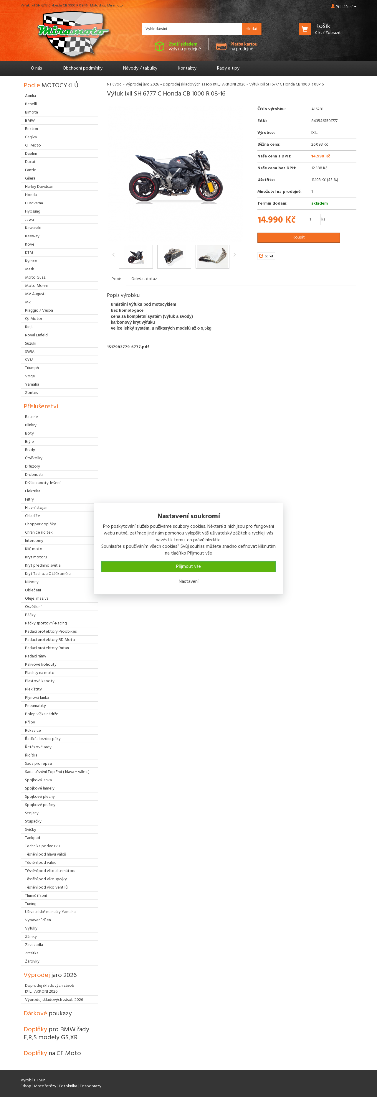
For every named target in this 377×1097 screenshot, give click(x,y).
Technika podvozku (42, 846)
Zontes (31, 392)
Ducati (31, 162)
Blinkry (31, 425)
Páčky (30, 615)
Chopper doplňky (40, 524)
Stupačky (33, 821)
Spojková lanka (38, 780)
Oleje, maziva (37, 598)
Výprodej (50, 975)
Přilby (30, 722)
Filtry (29, 499)
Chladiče (32, 516)
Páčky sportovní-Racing (46, 623)
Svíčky (30, 829)
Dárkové (48, 1014)
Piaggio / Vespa (39, 310)
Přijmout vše (188, 566)
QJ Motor (33, 318)
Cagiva (31, 137)
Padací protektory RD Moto (50, 640)
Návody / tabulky (140, 68)
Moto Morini (36, 285)
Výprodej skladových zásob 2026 (54, 999)
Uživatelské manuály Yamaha (50, 912)
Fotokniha (68, 1086)
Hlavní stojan (36, 507)
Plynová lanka (37, 697)
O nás (36, 68)
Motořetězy (45, 1086)
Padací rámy (35, 656)
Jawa (29, 219)
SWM (29, 351)
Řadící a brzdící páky (43, 739)
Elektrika (32, 491)
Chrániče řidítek (39, 532)
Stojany (32, 813)
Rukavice (33, 730)
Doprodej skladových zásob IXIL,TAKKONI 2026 (204, 84)
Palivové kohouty (41, 664)
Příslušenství (41, 407)
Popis (116, 279)
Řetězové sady (38, 747)
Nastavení (189, 581)
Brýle (29, 441)
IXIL (314, 132)
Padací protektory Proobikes (51, 631)
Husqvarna (34, 203)
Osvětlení (33, 606)
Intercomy (34, 540)
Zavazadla (34, 945)
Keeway (32, 236)
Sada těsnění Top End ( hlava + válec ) (57, 772)
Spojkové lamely (39, 788)
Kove (29, 244)
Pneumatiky (35, 706)
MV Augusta (36, 294)
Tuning (31, 904)
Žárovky (32, 961)
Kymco (31, 261)
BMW (30, 120)
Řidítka (31, 755)
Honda (31, 195)
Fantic (30, 170)
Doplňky (56, 1034)
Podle (51, 86)
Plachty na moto (39, 673)
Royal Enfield (36, 335)
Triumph (32, 368)
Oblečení (33, 590)
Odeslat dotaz (144, 279)
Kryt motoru (36, 557)
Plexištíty (33, 689)
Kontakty (187, 68)
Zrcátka (32, 953)
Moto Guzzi (36, 277)
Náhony (32, 582)
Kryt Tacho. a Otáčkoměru (48, 573)
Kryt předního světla (43, 565)
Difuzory (32, 466)
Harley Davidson (39, 186)
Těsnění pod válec (40, 862)
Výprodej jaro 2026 (142, 84)
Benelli (31, 104)
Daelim (31, 153)
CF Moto (33, 145)
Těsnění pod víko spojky (46, 879)
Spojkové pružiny (40, 805)
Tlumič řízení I (37, 895)
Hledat (252, 29)
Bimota (31, 112)
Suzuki (30, 343)
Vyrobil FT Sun (33, 1080)
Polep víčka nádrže (41, 714)
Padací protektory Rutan (47, 648)
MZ (28, 302)
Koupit (299, 237)
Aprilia (30, 96)
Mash (29, 269)
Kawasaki (33, 228)
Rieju (29, 327)
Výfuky (31, 928)
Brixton (31, 129)
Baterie (31, 417)
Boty (29, 433)
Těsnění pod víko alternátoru (50, 871)
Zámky (31, 936)
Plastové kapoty (39, 681)
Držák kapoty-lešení (42, 483)
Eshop (26, 1086)
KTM (29, 252)
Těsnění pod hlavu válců (45, 854)
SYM (29, 360)
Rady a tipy (228, 68)
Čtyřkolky (33, 458)
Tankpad (32, 838)
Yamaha (32, 384)
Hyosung (32, 211)
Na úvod (114, 84)
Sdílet (266, 256)
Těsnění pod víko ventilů (46, 887)
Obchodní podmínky (82, 68)
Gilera (30, 178)
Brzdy (30, 450)
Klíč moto (33, 549)
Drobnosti (34, 474)
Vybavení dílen (38, 920)
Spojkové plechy (40, 796)
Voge (30, 376)
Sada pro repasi (38, 763)
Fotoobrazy (90, 1086)
